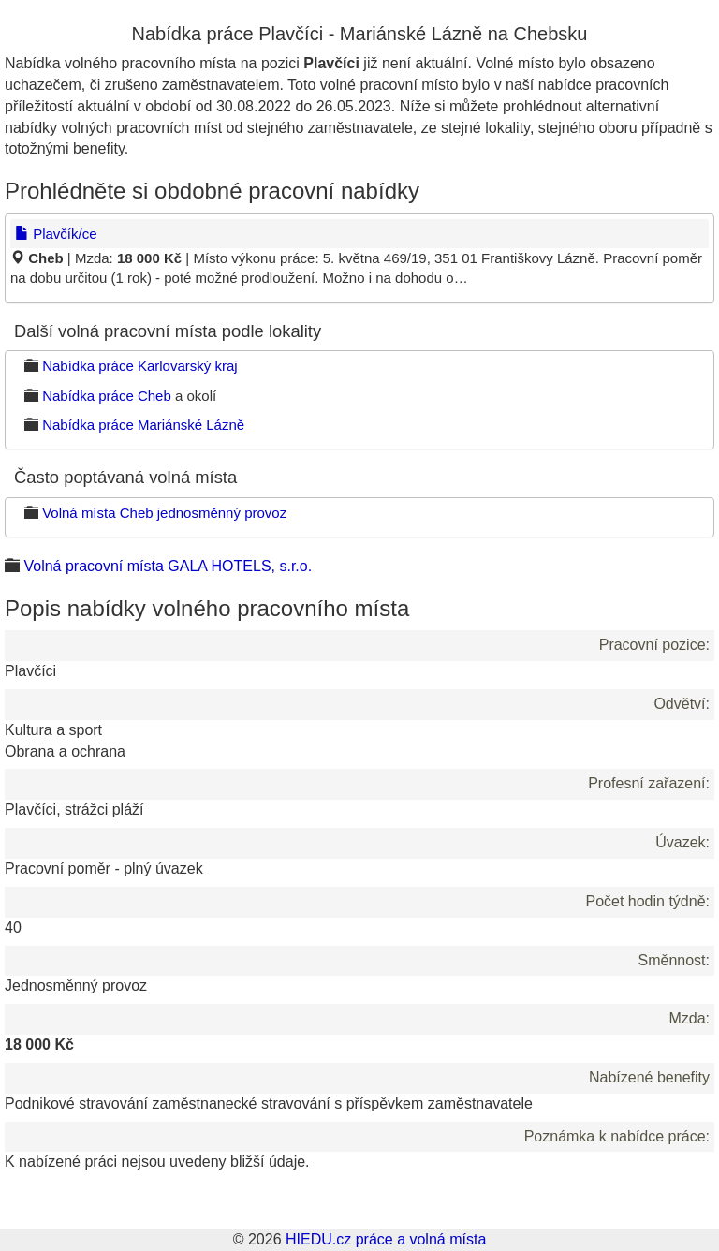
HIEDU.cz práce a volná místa (386, 1239)
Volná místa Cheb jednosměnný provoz (164, 513)
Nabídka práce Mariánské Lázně (143, 425)
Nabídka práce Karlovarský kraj (139, 366)
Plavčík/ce (56, 234)
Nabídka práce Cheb (106, 396)
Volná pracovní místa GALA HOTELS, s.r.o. (167, 566)
